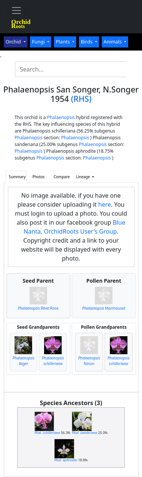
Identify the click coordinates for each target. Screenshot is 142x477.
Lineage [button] (83, 176)
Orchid (14, 41)
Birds (87, 41)
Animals (113, 41)
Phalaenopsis (61, 117)
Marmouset (104, 308)
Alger (23, 360)
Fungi (39, 41)
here (104, 204)
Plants (63, 41)
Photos (39, 176)
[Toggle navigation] (16, 10)
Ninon (89, 360)
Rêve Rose (38, 308)
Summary (17, 176)
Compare (62, 176)
